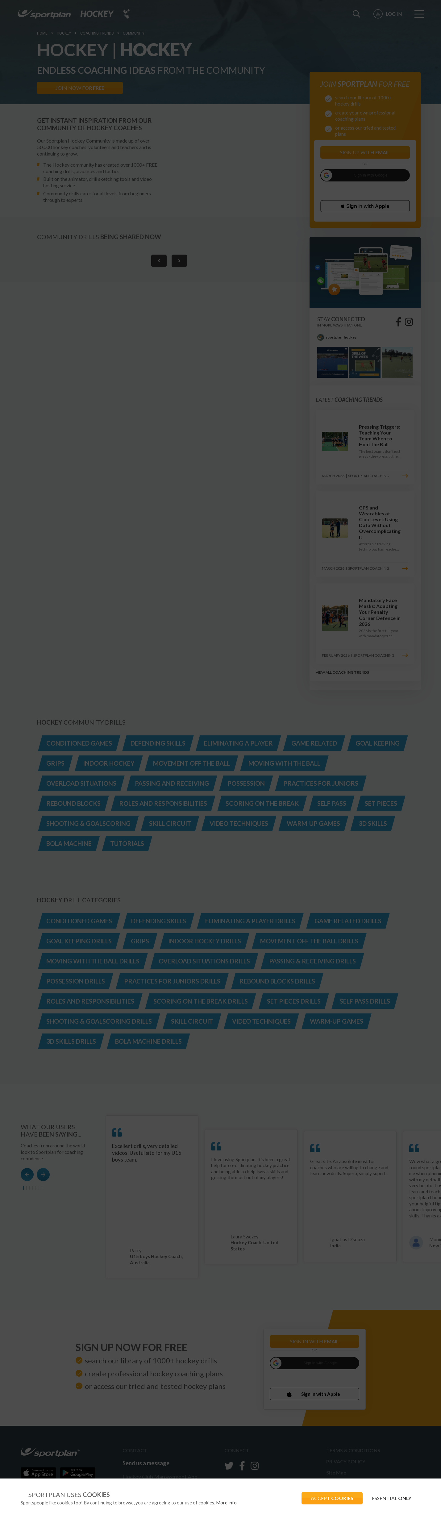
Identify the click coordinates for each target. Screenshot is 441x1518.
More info (226, 1502)
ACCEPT (332, 1498)
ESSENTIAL (391, 1498)
